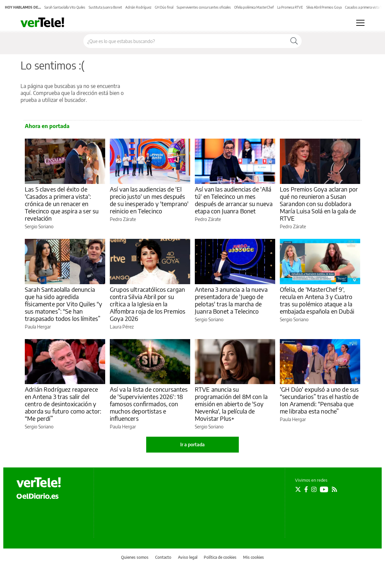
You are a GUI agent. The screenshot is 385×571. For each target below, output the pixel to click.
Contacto (163, 557)
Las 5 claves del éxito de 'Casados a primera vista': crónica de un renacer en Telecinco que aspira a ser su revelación (62, 203)
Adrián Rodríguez (138, 7)
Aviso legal (187, 557)
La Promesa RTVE (290, 7)
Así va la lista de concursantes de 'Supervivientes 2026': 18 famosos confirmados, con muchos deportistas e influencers (149, 403)
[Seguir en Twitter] (298, 489)
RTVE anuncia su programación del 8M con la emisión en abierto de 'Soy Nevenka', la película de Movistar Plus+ (231, 403)
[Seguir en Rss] (334, 489)
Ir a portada (192, 444)
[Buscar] (294, 41)
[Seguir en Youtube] (324, 489)
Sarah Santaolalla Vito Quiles (64, 7)
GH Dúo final (164, 7)
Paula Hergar (38, 326)
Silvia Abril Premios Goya (324, 7)
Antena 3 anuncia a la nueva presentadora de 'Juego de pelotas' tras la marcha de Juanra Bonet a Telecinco (231, 300)
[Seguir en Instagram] (314, 489)
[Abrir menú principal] (360, 23)
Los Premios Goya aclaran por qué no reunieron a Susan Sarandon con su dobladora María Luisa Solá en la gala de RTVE (319, 203)
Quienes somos (135, 557)
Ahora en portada (47, 126)
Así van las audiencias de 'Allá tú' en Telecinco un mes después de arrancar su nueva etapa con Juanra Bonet (234, 200)
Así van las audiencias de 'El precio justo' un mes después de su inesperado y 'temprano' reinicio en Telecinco (149, 200)
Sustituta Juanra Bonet (105, 7)
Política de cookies (220, 557)
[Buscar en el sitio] (185, 41)
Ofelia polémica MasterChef (254, 7)
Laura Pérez (122, 326)
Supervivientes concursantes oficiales (204, 7)
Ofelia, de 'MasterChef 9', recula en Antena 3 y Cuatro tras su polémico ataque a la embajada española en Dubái (317, 300)
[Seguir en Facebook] (306, 489)
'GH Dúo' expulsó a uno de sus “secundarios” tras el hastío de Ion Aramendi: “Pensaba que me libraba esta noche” (319, 400)
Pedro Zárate (123, 219)
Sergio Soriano (39, 226)
